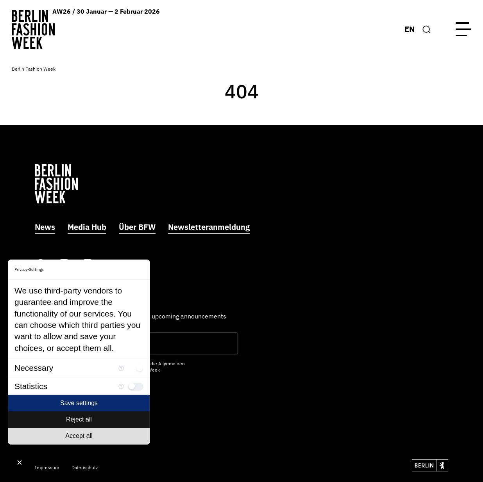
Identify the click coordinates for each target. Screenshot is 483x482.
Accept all (78, 435)
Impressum (47, 467)
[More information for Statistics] (121, 386)
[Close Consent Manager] (19, 462)
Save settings (79, 403)
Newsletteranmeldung (209, 227)
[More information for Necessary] (121, 368)
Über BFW (137, 227)
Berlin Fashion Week (33, 69)
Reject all (79, 419)
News (45, 227)
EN (409, 29)
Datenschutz (85, 467)
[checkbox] (135, 368)
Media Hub (87, 227)
